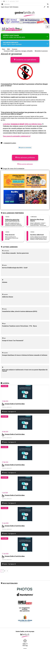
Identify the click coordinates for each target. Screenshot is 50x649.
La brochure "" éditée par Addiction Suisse (22, 124)
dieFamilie (12, 1)
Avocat (7, 7)
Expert (2, 7)
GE (4, 1)
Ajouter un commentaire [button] (25, 147)
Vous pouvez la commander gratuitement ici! (16, 136)
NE (6, 1)
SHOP (17, 1)
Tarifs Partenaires (14, 7)
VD (2, 1)
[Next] (7, 570)
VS (8, 1)
